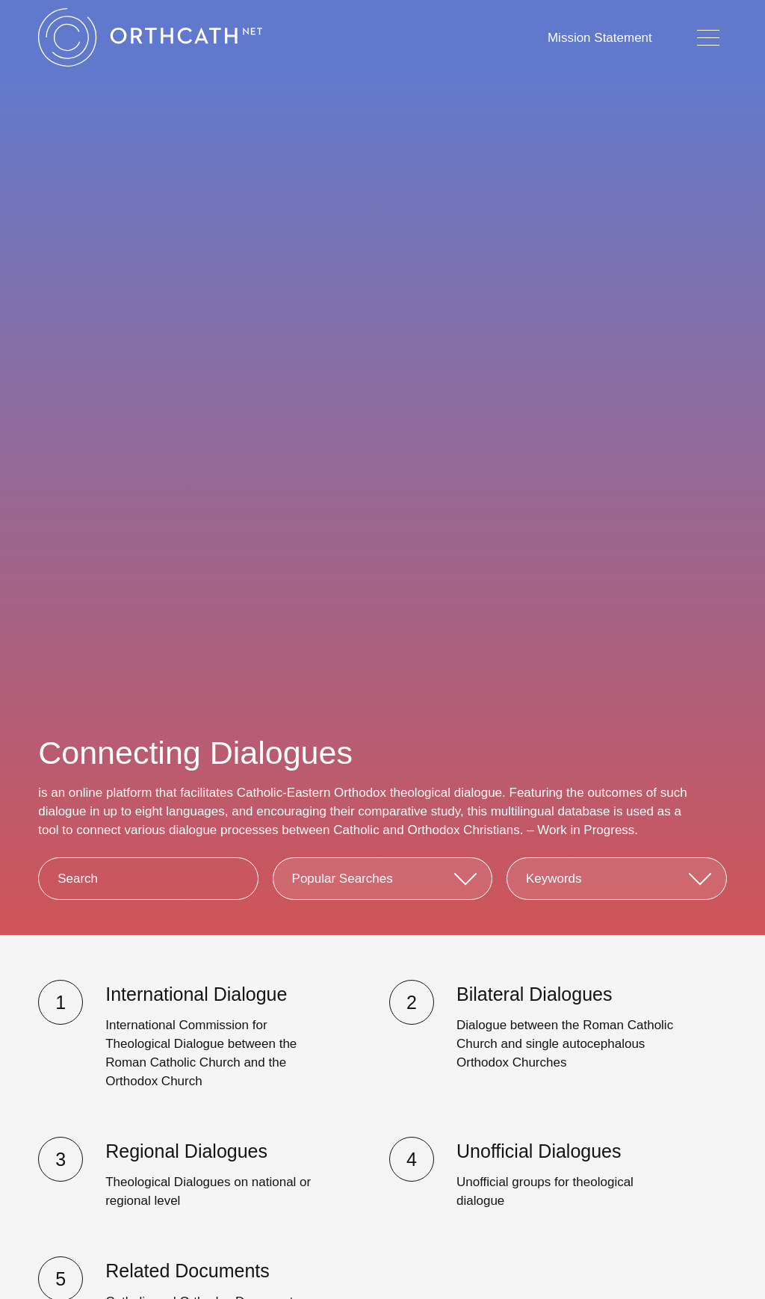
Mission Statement (600, 38)
